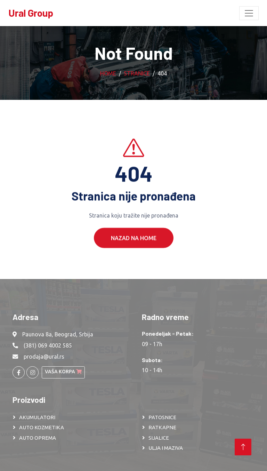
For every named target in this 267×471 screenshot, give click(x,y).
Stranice (137, 73)
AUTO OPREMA (37, 438)
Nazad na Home (133, 245)
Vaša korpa (63, 371)
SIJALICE (158, 438)
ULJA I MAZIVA (165, 448)
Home (108, 73)
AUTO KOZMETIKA (41, 427)
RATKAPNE (162, 427)
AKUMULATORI (37, 417)
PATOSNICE (162, 417)
